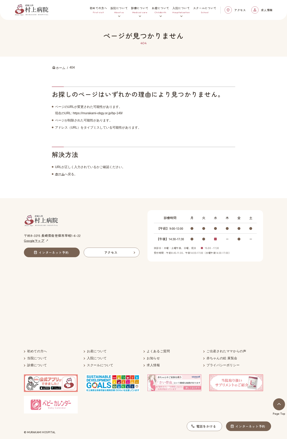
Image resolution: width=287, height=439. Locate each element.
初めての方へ (37, 351)
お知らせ (153, 358)
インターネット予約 (250, 426)
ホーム (60, 174)
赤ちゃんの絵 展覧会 (221, 358)
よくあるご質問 (158, 351)
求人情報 (267, 10)
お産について (97, 351)
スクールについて (100, 365)
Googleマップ (34, 240)
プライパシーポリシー (223, 365)
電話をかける (206, 426)
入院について (97, 358)
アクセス (240, 10)
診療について (37, 365)
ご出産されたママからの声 (226, 351)
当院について (37, 358)
